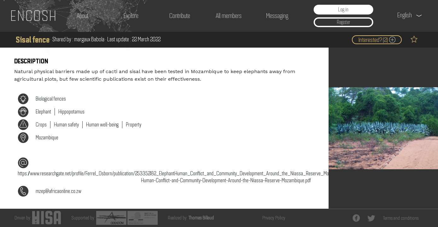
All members (229, 16)
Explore (131, 16)
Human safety (66, 124)
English (404, 15)
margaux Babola (89, 39)
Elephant (43, 111)
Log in (343, 9)
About (82, 16)
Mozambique (47, 137)
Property (133, 124)
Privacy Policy (273, 218)
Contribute (179, 16)
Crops (41, 124)
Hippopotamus (71, 111)
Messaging (277, 16)
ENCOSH (33, 16)
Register (343, 22)
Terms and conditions (400, 218)
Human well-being (102, 124)
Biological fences (51, 99)
